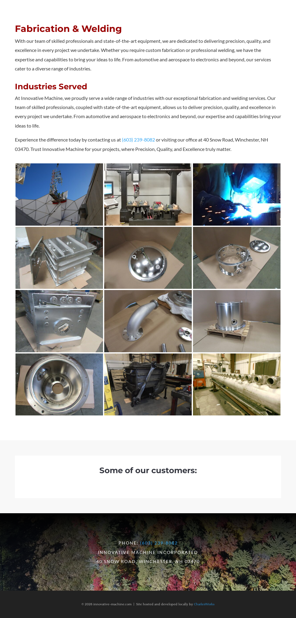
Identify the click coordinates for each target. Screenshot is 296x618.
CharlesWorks (204, 604)
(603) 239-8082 (138, 139)
